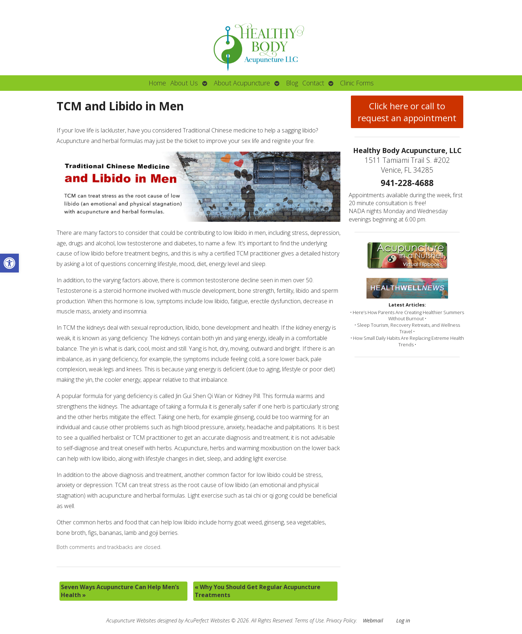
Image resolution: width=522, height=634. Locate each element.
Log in (403, 620)
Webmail (373, 620)
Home (157, 83)
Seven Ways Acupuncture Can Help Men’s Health (120, 591)
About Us (184, 83)
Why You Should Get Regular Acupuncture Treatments (257, 591)
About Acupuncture (242, 83)
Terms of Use (309, 620)
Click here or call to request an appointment (407, 112)
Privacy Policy (341, 620)
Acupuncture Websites (131, 620)
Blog (292, 83)
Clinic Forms (357, 83)
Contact (313, 83)
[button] (9, 263)
